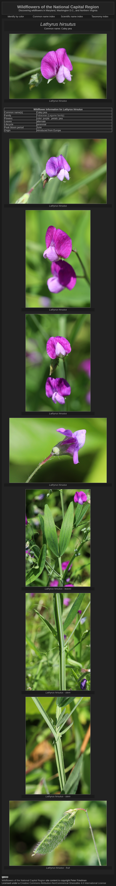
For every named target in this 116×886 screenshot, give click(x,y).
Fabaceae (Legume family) (50, 115)
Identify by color (16, 16)
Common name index (44, 16)
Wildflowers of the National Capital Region (23, 880)
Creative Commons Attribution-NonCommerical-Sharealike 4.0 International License (63, 883)
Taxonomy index (100, 16)
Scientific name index (72, 16)
